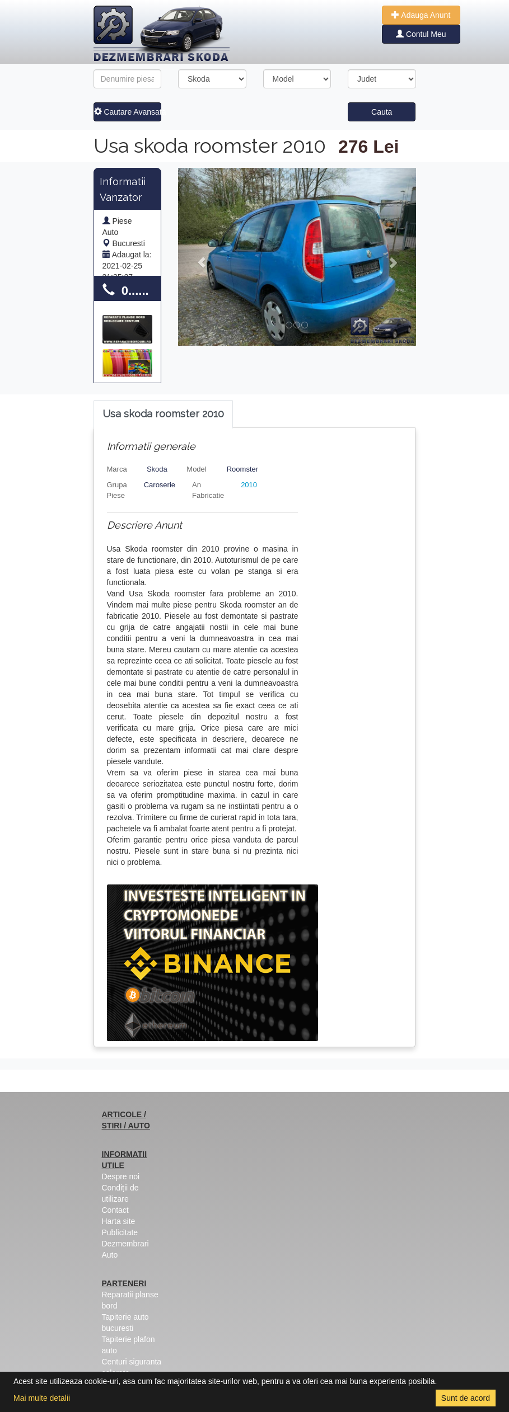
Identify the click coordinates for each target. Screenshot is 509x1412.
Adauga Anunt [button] (420, 15)
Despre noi (121, 1176)
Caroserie (159, 485)
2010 (249, 485)
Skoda (157, 469)
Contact (115, 1210)
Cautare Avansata (128, 111)
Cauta (381, 111)
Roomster (242, 469)
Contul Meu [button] (421, 34)
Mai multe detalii (41, 1398)
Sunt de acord (465, 1398)
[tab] (163, 414)
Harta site (119, 1221)
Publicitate (120, 1232)
